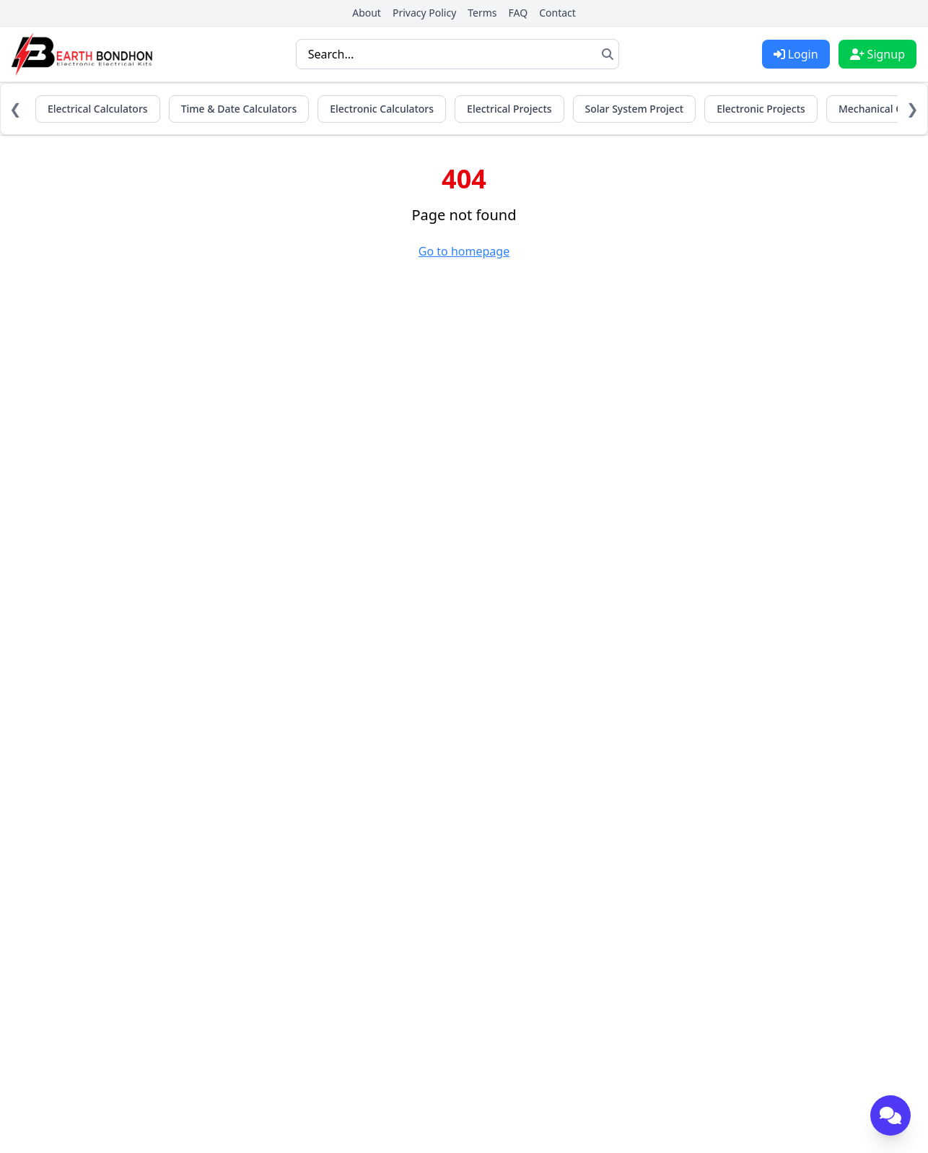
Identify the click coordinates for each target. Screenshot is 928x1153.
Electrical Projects (509, 109)
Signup (877, 54)
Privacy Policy (424, 12)
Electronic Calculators (382, 109)
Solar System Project (634, 109)
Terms (482, 12)
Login (796, 54)
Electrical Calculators (98, 109)
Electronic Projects (761, 109)
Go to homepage (464, 251)
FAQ (518, 12)
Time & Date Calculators (239, 109)
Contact (557, 12)
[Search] (607, 54)
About (366, 12)
